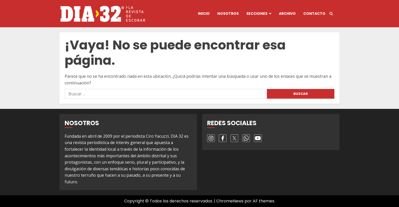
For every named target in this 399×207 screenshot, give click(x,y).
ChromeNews (230, 201)
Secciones (256, 13)
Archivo (287, 13)
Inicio (204, 13)
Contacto (314, 13)
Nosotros (228, 13)
